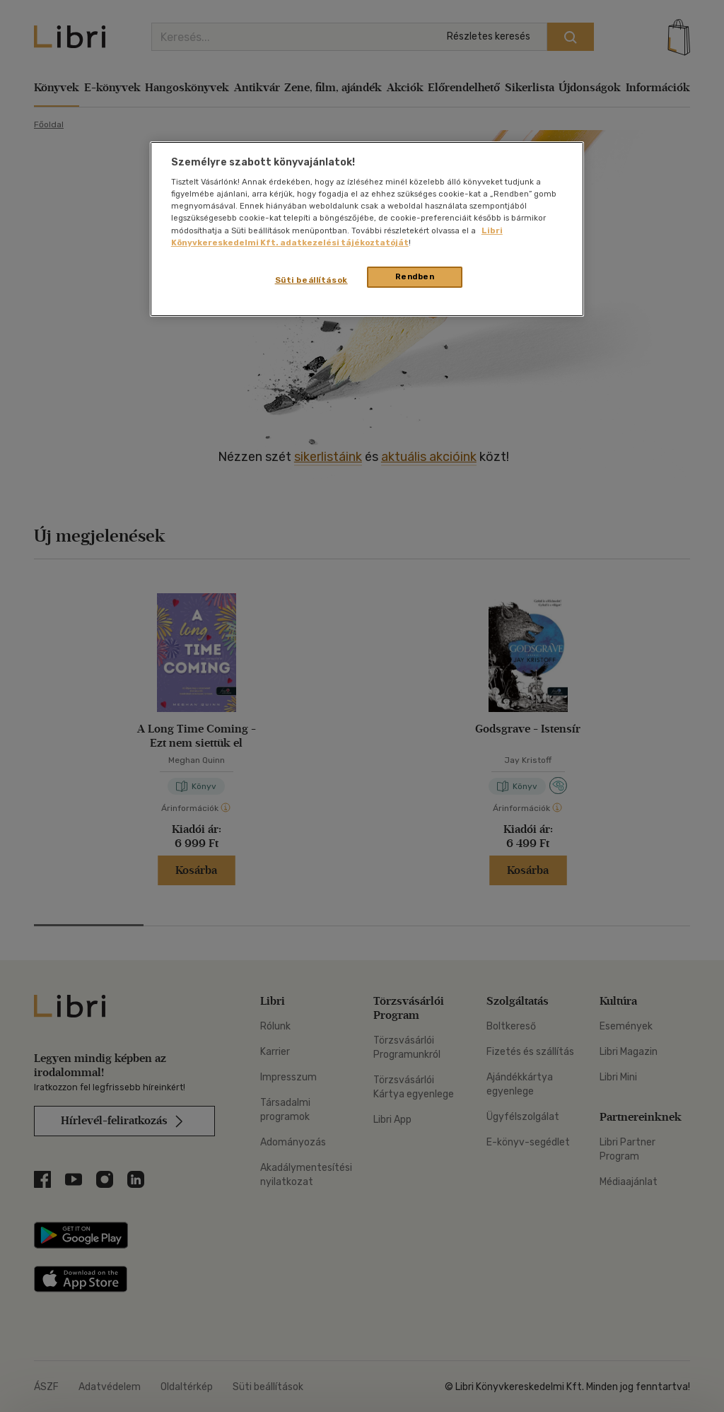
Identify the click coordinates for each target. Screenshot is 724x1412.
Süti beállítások (311, 280)
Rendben (415, 276)
